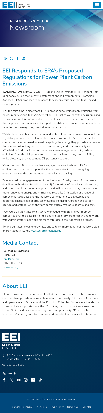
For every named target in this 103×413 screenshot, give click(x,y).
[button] (97, 5)
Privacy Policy (57, 406)
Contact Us (28, 406)
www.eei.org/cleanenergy (46, 231)
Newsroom (42, 406)
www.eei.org (11, 267)
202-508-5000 (15, 365)
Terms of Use (73, 406)
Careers (16, 406)
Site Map (87, 406)
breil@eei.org (11, 259)
